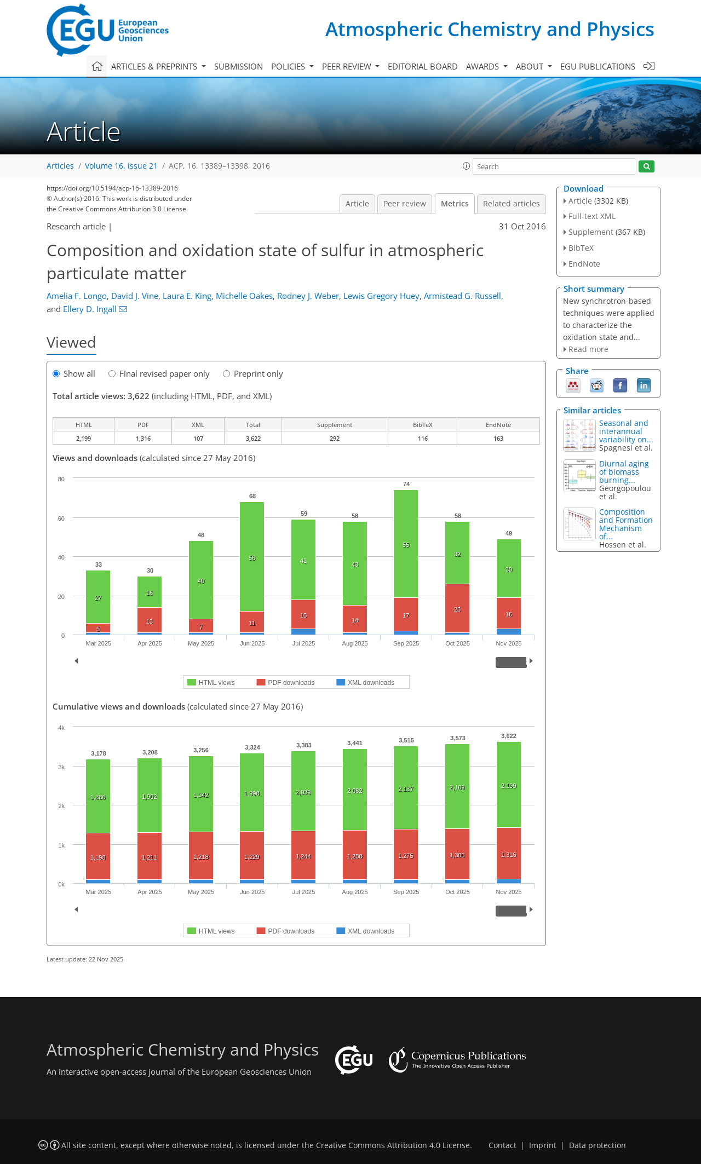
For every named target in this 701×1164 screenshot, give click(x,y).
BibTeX (581, 248)
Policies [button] (289, 66)
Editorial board (423, 66)
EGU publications (597, 66)
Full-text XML (592, 216)
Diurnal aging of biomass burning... (624, 471)
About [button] (530, 66)
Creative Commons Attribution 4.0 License (393, 1145)
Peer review (404, 204)
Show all (74, 373)
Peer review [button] (348, 66)
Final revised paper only (159, 373)
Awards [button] (483, 66)
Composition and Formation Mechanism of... (626, 523)
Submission (238, 66)
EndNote (584, 263)
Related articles (511, 204)
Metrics (455, 204)
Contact (502, 1145)
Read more (588, 349)
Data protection (597, 1145)
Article (357, 204)
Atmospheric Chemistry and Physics (489, 29)
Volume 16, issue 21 (121, 166)
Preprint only (253, 373)
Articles (60, 166)
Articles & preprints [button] (155, 66)
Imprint (542, 1145)
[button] (466, 166)
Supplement (590, 232)
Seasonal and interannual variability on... (626, 431)
